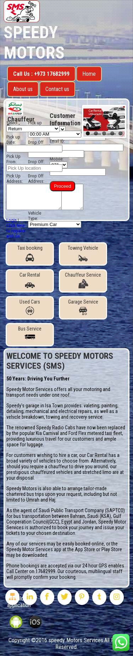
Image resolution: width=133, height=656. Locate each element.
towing (53, 417)
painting (109, 405)
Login (11, 220)
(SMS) (54, 366)
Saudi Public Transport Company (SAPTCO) (82, 510)
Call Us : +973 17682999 (41, 73)
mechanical (37, 411)
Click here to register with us (16, 231)
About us (23, 89)
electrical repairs (75, 411)
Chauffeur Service (83, 280)
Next (114, 121)
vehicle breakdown (25, 417)
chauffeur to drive (66, 466)
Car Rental (30, 280)
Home (89, 73)
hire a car (68, 455)
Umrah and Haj (40, 500)
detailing (14, 411)
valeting (91, 405)
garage (32, 405)
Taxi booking (30, 253)
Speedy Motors (34, 42)
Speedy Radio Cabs (55, 427)
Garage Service (83, 307)
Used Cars (30, 307)
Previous (94, 121)
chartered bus (20, 494)
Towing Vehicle (83, 253)
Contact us (57, 89)
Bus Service (29, 334)
